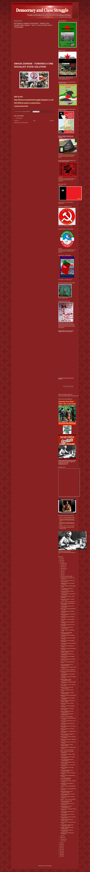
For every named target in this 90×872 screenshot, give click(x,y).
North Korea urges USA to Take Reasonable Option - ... (66, 801)
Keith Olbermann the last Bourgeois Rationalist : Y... (67, 833)
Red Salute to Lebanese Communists (67, 669)
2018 (61, 560)
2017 (61, 561)
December (63, 563)
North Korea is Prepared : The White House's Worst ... (67, 600)
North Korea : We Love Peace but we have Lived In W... (67, 581)
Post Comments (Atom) (23, 122)
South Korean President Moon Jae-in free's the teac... (67, 804)
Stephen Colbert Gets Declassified (66, 749)
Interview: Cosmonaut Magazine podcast (67, 517)
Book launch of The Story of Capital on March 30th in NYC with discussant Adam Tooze (67, 523)
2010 (61, 852)
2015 (61, 844)
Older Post (52, 120)
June (62, 573)
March (62, 837)
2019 (61, 558)
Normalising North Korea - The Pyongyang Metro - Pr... (66, 807)
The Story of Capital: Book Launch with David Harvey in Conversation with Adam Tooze (67, 520)
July (61, 571)
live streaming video (65, 394)
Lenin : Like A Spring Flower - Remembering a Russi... (65, 779)
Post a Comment (19, 118)
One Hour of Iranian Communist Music (67, 601)
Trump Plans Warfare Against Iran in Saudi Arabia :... (67, 654)
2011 (61, 851)
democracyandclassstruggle (64, 395)
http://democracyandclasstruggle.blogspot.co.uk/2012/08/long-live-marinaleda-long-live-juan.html (67, 251)
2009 (61, 854)
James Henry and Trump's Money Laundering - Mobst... (66, 771)
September (63, 568)
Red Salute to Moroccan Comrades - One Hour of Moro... (67, 693)
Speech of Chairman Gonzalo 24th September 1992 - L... (66, 712)
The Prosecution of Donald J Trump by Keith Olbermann (67, 757)
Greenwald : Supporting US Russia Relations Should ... (67, 828)
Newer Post (16, 120)
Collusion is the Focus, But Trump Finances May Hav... (66, 688)
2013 (61, 847)
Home (34, 120)
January (62, 840)
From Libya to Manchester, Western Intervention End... (67, 592)
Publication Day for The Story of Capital (66, 525)
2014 (61, 846)
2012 (61, 849)
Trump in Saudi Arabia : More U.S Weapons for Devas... (66, 665)
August (62, 569)
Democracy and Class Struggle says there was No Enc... (67, 735)
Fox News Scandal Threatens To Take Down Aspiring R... (67, 763)
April (62, 835)
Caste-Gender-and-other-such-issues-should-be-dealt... (67, 795)
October (62, 566)
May (62, 574)
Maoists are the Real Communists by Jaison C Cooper (67, 701)
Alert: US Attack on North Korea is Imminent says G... (66, 628)
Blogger (50, 865)
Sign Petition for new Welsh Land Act (65, 279)
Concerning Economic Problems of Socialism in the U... (66, 714)
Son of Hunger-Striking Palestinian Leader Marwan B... (66, 760)
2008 (61, 856)
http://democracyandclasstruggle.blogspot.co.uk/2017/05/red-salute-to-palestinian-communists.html (34, 103)
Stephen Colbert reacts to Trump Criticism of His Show (66, 792)
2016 (61, 842)
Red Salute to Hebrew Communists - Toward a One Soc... (67, 652)
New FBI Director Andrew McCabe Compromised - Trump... (66, 825)
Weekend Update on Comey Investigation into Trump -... (66, 680)
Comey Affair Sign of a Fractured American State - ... (66, 831)
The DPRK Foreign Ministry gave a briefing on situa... (66, 820)
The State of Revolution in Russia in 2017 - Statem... (67, 709)
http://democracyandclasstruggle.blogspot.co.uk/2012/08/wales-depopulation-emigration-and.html (67, 156)
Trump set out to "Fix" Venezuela (66, 716)
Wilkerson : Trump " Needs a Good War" (68, 799)
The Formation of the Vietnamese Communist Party (66, 589)
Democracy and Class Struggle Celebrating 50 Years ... (66, 633)
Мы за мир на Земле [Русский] (66, 576)
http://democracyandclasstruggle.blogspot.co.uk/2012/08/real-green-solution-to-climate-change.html (67, 179)
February (62, 839)
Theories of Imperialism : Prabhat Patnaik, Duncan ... (66, 745)
